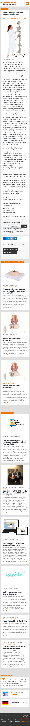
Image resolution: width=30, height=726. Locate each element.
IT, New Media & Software (14, 436)
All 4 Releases (6, 408)
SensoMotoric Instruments (9, 644)
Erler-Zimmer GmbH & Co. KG (19, 18)
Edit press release (10, 252)
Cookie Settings (24, 721)
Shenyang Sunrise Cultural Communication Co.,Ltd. (14, 618)
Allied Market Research (8, 438)
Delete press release (10, 249)
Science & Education (13, 539)
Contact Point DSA (5, 721)
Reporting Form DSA (15, 721)
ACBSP (4, 488)
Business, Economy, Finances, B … (16, 487)
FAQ (2, 719)
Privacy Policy (11, 719)
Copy (24, 226)
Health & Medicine (19, 17)
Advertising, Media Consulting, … (16, 642)
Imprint (5, 719)
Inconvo (4, 589)
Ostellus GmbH (6, 541)
